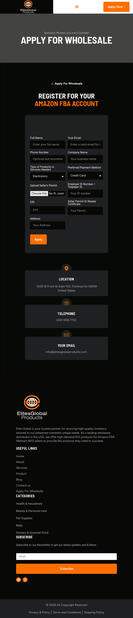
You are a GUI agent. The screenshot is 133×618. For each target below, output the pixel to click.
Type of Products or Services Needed (42, 168)
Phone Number (39, 152)
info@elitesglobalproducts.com (66, 352)
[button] (77, 7)
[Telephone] (66, 303)
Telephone (66, 314)
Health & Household (29, 503)
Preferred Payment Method (84, 167)
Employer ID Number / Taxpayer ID (81, 186)
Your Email (74, 138)
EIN (32, 202)
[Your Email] (66, 335)
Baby (19, 525)
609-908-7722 (66, 320)
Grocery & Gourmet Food (32, 532)
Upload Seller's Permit (43, 185)
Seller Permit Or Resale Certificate (82, 203)
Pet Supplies (24, 518)
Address (35, 218)
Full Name (36, 138)
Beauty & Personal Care (31, 511)
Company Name (77, 152)
